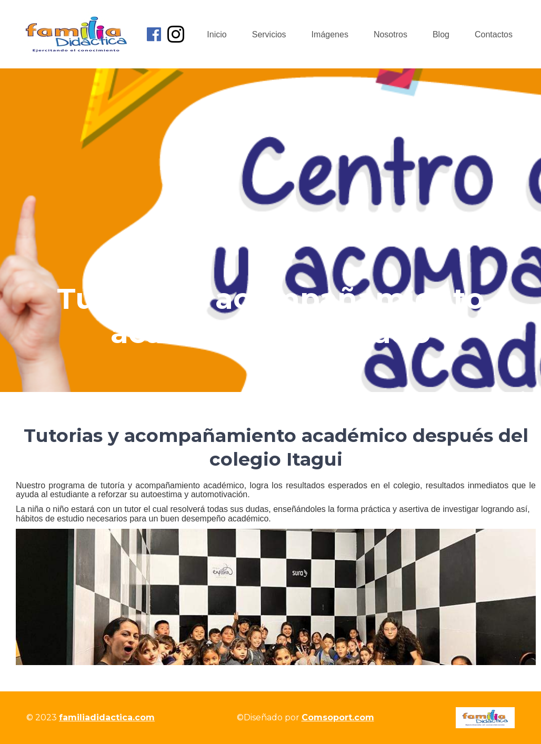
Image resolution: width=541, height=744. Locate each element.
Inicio (216, 34)
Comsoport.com (338, 717)
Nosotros (390, 34)
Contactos (494, 34)
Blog (441, 34)
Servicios (269, 34)
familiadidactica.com (107, 717)
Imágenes (330, 34)
